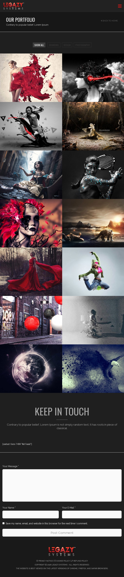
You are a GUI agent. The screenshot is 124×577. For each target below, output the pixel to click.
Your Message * (10, 466)
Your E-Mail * (68, 507)
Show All (39, 45)
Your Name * (9, 507)
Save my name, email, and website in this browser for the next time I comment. (47, 523)
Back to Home (109, 20)
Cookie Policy (63, 561)
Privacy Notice (46, 561)
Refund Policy (80, 561)
